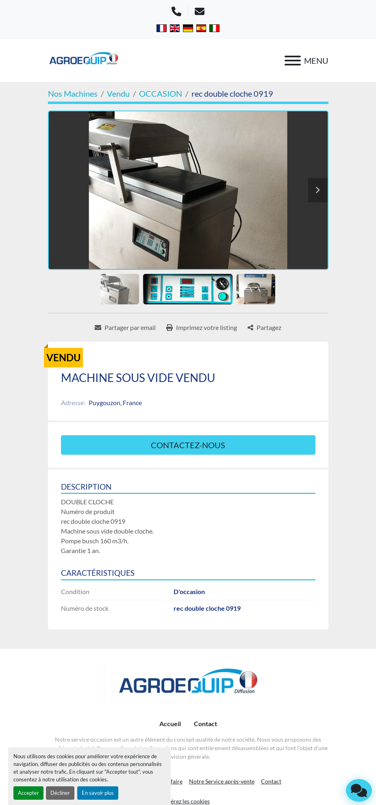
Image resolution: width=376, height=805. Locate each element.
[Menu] (293, 60)
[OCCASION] (160, 93)
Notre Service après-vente (221, 781)
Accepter (28, 793)
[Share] (264, 327)
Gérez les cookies (188, 801)
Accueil (170, 723)
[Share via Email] (125, 327)
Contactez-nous (188, 445)
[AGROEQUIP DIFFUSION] (188, 685)
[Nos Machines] (73, 93)
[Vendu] (118, 93)
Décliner (60, 793)
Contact (205, 723)
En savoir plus (98, 793)
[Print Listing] (201, 327)
